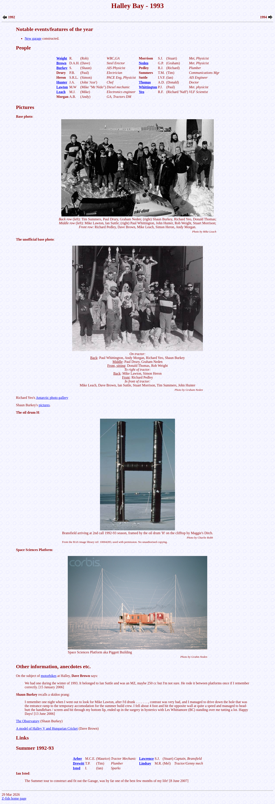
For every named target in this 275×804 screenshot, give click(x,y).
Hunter (61, 82)
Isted (76, 768)
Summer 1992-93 (35, 748)
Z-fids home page (14, 798)
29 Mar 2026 (137, 399)
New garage (33, 38)
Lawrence (146, 758)
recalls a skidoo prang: (43, 694)
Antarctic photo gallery (52, 397)
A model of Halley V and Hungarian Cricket (47, 728)
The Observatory (27, 721)
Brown (61, 63)
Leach (61, 92)
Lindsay (145, 763)
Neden (143, 63)
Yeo (141, 92)
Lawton (62, 87)
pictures (44, 405)
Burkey (62, 68)
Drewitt (78, 763)
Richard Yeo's (26, 397)
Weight (61, 58)
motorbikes (48, 676)
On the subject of (28, 676)
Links (22, 738)
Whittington (148, 87)
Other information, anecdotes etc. (53, 666)
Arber (77, 758)
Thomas (145, 82)
